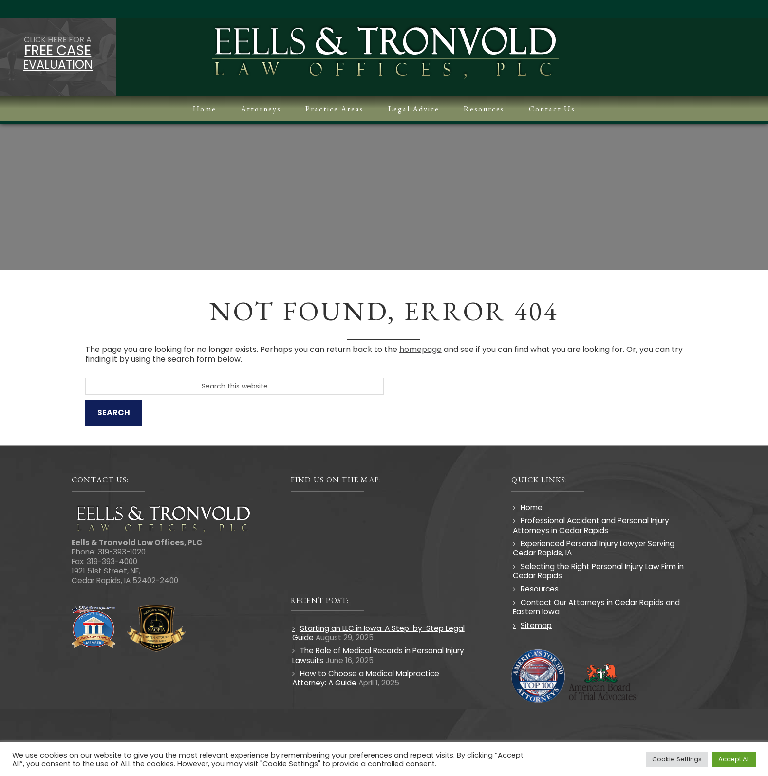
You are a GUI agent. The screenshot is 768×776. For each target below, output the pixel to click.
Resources (539, 589)
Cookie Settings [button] (677, 759)
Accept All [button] (734, 759)
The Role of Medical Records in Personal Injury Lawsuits (379, 655)
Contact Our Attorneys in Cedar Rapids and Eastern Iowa (595, 607)
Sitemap (535, 625)
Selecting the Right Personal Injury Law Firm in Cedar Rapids (597, 571)
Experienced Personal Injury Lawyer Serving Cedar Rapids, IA (593, 548)
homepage (422, 349)
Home (531, 507)
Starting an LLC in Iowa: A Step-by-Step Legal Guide (379, 633)
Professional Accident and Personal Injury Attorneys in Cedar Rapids (590, 525)
